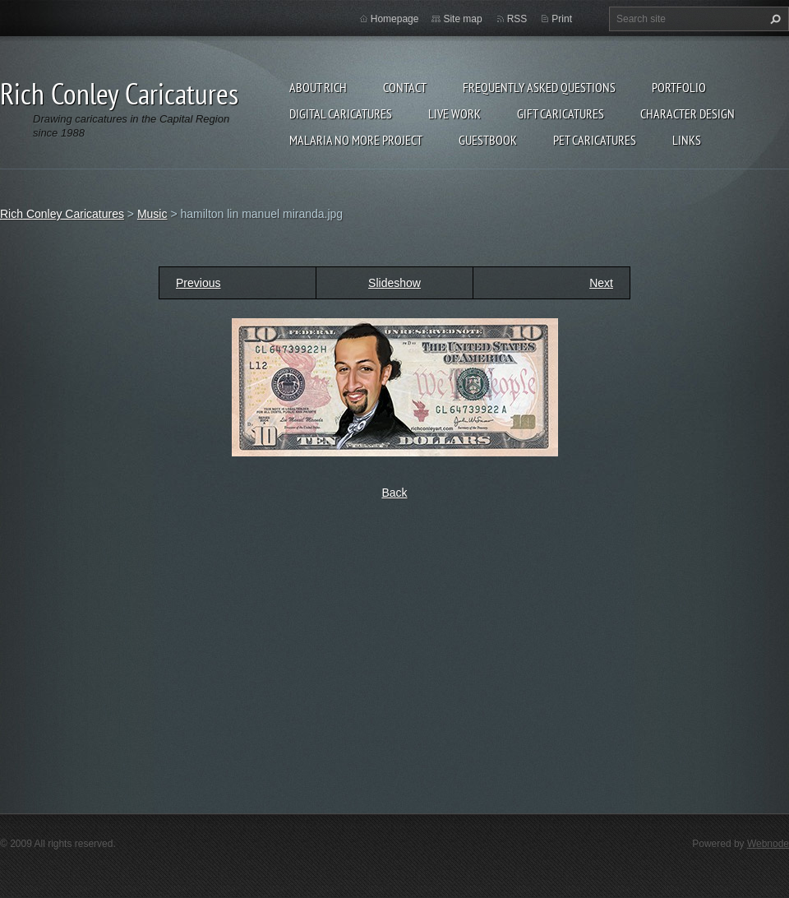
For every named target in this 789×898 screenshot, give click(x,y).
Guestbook (488, 140)
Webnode (768, 843)
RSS (517, 19)
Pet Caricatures (594, 140)
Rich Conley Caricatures (62, 213)
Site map (462, 19)
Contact (405, 87)
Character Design (687, 113)
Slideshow (394, 282)
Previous (198, 282)
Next (601, 282)
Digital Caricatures (340, 113)
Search (773, 19)
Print (561, 19)
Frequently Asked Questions (539, 87)
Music (152, 213)
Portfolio (679, 87)
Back (394, 492)
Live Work (454, 113)
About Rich (318, 87)
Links (686, 140)
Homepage (395, 19)
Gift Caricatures (560, 113)
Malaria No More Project (355, 140)
